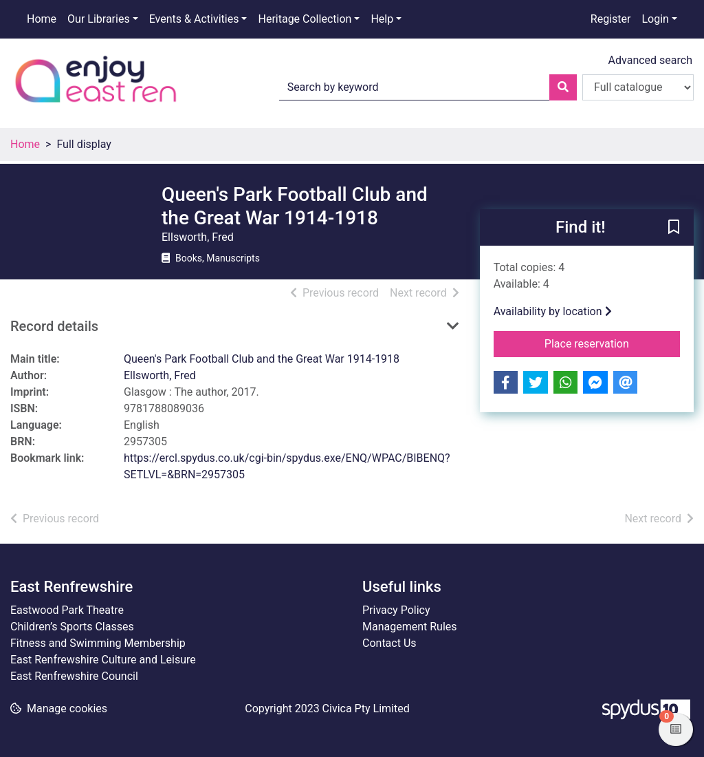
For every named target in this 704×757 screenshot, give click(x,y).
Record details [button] (54, 326)
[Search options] (638, 87)
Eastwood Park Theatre (67, 610)
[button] (674, 228)
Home (41, 18)
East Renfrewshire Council (74, 676)
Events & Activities (194, 18)
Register (611, 18)
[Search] (563, 87)
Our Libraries (98, 18)
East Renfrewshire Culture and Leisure (103, 659)
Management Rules (409, 626)
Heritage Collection (304, 18)
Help (382, 18)
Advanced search (650, 60)
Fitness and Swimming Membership (98, 643)
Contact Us (389, 643)
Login (654, 18)
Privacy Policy (396, 610)
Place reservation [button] (612, 342)
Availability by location (553, 311)
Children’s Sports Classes (72, 626)
